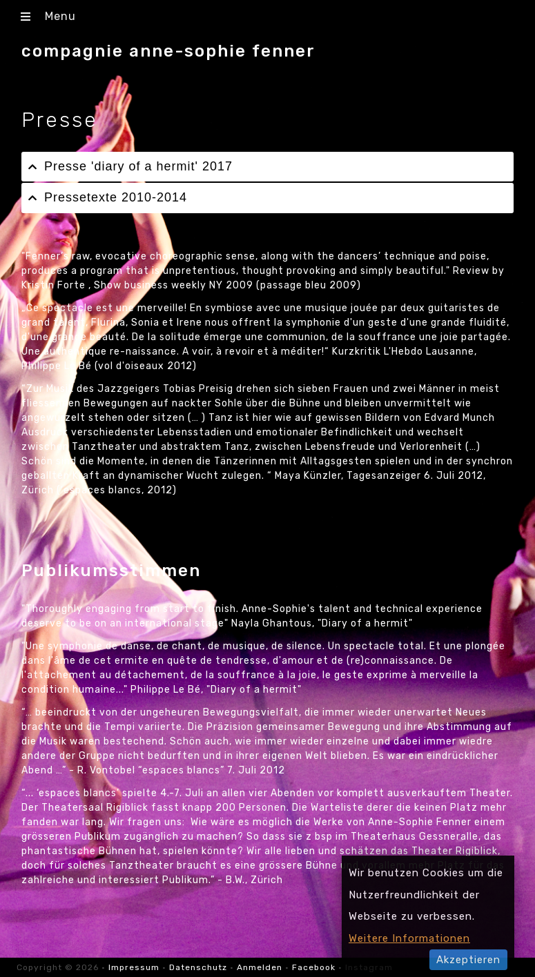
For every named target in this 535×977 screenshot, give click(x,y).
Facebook (313, 967)
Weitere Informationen (409, 938)
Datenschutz (198, 967)
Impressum (135, 967)
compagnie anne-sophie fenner (168, 51)
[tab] (267, 166)
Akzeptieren (468, 960)
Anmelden (259, 967)
